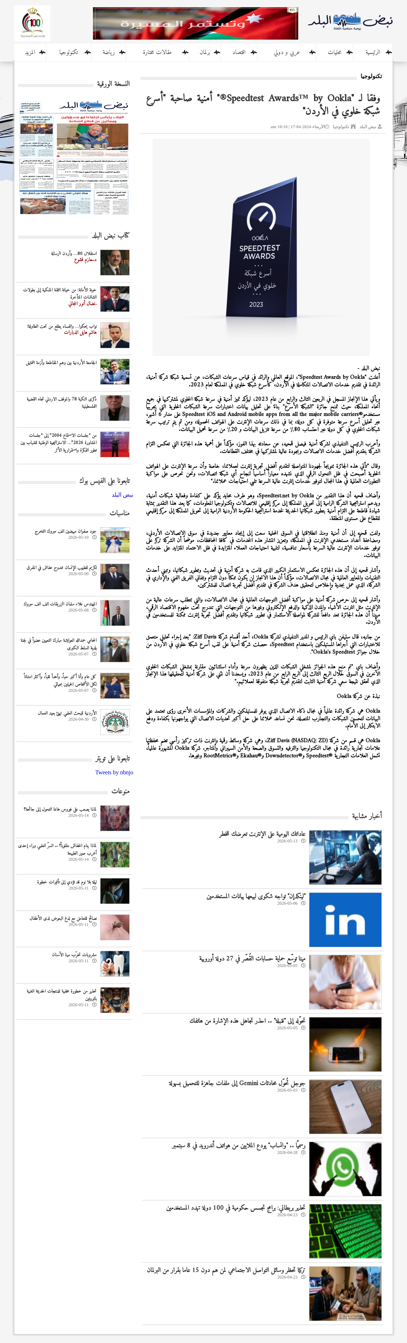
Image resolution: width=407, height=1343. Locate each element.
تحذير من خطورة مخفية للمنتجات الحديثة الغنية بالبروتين (62, 995)
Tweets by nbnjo (114, 772)
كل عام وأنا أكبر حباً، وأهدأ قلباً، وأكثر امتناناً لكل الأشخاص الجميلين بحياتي (60, 681)
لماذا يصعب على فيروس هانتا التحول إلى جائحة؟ (60, 809)
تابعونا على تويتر (112, 759)
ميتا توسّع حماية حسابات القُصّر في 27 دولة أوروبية (252, 958)
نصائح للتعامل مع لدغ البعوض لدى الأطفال (63, 918)
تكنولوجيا (68, 52)
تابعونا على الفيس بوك (104, 481)
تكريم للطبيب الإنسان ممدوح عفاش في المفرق (62, 568)
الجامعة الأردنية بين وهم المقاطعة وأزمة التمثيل (61, 363)
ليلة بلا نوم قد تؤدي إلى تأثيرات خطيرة (67, 882)
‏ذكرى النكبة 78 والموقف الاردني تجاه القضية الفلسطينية (62, 403)
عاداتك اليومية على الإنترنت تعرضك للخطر (262, 834)
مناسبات (119, 513)
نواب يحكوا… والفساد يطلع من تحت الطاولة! (62, 326)
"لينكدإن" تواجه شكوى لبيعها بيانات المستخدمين (255, 896)
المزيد (30, 52)
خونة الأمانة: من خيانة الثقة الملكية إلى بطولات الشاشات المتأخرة (60, 294)
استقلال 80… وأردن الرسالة (74, 254)
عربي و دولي (287, 52)
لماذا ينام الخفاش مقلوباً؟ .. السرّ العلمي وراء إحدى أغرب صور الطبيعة (57, 850)
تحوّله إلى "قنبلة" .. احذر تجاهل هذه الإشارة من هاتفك (247, 1021)
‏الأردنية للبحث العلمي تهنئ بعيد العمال (67, 713)
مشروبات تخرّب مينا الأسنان (74, 955)
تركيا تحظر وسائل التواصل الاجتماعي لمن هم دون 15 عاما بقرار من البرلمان (226, 1270)
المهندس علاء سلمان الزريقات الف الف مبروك (60, 604)
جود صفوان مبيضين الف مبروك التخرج (66, 531)
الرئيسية (373, 52)
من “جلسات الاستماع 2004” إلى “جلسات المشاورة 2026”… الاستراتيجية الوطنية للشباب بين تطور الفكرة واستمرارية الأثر (59, 443)
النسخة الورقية (113, 84)
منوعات (120, 791)
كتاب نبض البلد (111, 236)
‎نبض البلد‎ (122, 495)
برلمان (205, 52)
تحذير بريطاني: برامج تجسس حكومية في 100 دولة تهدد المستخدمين (235, 1208)
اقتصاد (239, 52)
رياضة (109, 52)
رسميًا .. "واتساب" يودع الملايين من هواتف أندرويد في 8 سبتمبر (238, 1145)
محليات (334, 52)
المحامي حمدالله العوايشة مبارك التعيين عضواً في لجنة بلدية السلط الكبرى (59, 644)
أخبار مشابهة (367, 816)
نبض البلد (367, 126)
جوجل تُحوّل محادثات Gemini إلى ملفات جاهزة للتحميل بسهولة (237, 1083)
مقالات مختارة (157, 52)
